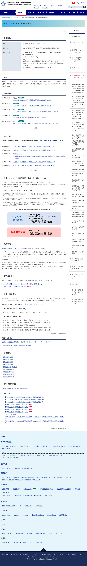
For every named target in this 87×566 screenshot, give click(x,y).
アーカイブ (59, 533)
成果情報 (16, 477)
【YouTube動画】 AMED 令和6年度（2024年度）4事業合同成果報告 (22, 284)
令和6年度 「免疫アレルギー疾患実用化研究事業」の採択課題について (32, 117)
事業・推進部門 (6, 448)
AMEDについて (6, 442)
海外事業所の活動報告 (59, 446)
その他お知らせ (51, 515)
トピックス (17, 515)
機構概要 (14, 446)
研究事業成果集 (58, 477)
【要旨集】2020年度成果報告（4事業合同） (18, 412)
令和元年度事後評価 (8, 369)
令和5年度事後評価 (8, 359)
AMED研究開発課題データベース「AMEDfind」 (15, 248)
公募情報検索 (5, 489)
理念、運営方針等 (24, 446)
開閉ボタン (70, 42)
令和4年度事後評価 (8, 362)
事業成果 (4, 473)
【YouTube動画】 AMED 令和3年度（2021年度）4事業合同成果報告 (24, 402)
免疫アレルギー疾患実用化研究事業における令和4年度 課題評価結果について (34, 162)
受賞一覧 (68, 477)
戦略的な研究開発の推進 (55, 455)
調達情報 (37, 5)
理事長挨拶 (5, 446)
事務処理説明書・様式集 (47, 489)
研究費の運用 (28, 506)
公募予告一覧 (6, 495)
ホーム (3, 436)
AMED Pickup (21, 533)
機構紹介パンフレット (8, 533)
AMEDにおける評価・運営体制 (25, 304)
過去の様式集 (39, 506)
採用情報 (46, 5)
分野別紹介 (17, 468)
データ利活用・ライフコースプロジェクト (21, 17)
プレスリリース (6, 477)
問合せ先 (36, 8)
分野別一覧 (38, 495)
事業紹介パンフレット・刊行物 (44, 533)
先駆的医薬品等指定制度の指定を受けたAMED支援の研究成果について (21, 479)
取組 (3, 452)
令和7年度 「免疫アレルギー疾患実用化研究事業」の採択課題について (32, 105)
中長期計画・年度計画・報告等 (41, 446)
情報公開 (5, 455)
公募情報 (4, 485)
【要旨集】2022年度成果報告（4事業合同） (18, 407)
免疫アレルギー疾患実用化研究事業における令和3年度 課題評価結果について (34, 165)
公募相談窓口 (16, 489)
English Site (83, 2)
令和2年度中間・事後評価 (10, 367)
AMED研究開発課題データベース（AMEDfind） (36, 477)
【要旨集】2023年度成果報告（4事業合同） (18, 404)
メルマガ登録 (44, 8)
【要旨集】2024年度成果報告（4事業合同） (17, 286)
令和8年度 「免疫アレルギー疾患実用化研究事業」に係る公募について (32, 100)
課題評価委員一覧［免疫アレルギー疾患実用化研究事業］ (18, 345)
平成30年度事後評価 (8, 371)
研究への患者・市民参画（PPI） (37, 455)
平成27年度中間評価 (8, 374)
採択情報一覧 (28, 495)
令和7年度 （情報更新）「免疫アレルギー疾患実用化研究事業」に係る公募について (35, 111)
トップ (3, 17)
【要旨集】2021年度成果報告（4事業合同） (18, 409)
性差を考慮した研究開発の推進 (11, 457)
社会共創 (22, 455)
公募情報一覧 (17, 495)
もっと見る (34, 128)
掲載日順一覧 (48, 495)
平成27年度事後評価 (8, 376)
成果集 (30, 533)
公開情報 (53, 5)
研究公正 (13, 455)
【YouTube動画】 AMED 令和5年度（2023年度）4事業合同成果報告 (24, 397)
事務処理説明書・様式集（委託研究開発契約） (15, 388)
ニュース (4, 511)
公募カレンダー (30, 489)
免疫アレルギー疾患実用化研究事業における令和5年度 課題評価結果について (34, 150)
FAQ (20, 506)
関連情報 (77, 489)
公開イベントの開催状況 (11, 414)
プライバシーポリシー (45, 559)
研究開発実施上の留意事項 (64, 489)
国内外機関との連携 (74, 446)
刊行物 (3, 529)
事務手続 (4, 501)
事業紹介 (8, 17)
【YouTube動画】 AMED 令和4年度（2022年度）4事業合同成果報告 (24, 399)
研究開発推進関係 (28, 468)
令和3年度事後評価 (8, 364)
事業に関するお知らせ (38, 515)
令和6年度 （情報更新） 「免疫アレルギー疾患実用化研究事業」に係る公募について (36, 123)
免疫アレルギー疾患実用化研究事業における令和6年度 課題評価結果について (34, 146)
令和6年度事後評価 (8, 357)
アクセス (60, 5)
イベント (26, 515)
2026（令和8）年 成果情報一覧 (48, 140)
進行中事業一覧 (6, 468)
